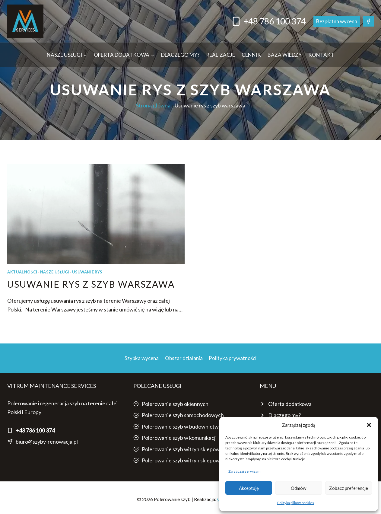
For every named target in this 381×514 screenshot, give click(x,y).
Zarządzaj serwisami (245, 471)
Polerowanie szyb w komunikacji (179, 437)
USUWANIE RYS (87, 272)
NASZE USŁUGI (55, 272)
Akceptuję (249, 488)
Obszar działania (184, 358)
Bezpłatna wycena (336, 21)
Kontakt (321, 55)
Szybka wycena (142, 358)
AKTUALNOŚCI (22, 272)
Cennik (251, 55)
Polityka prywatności (232, 358)
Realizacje (220, 55)
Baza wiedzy (285, 55)
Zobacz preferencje (348, 488)
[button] (369, 425)
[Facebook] (368, 21)
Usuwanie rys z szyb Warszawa (91, 284)
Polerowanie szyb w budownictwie (182, 426)
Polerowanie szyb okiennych (175, 404)
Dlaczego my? (180, 55)
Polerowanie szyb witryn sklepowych (185, 449)
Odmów (298, 488)
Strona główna (153, 105)
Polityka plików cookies (295, 502)
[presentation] (96, 214)
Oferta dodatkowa (290, 404)
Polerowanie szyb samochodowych (183, 415)
